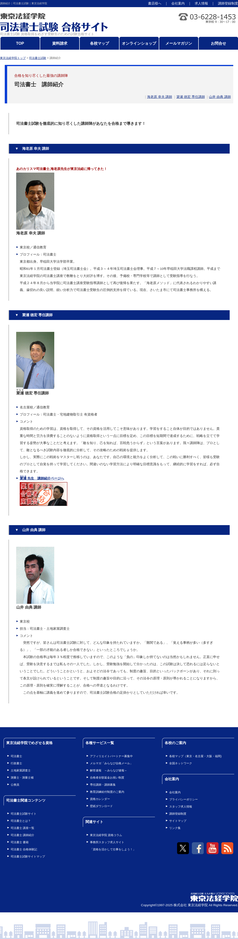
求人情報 (201, 3)
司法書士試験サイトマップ (28, 856)
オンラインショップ (139, 43)
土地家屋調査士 (21, 770)
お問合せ (218, 43)
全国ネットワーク (180, 763)
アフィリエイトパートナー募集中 (111, 756)
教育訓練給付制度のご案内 (107, 792)
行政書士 (16, 763)
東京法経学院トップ (13, 58)
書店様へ (154, 3)
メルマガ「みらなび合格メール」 (111, 763)
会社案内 (178, 3)
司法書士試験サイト (23, 813)
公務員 (15, 784)
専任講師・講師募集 (103, 784)
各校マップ (99, 43)
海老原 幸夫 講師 (159, 97)
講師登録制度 (228, 3)
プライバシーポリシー (183, 799)
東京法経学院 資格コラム (106, 835)
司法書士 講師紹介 (22, 835)
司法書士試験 (37, 58)
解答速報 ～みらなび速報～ (108, 770)
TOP (20, 43)
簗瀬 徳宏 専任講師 (190, 97)
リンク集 (175, 828)
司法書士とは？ (21, 821)
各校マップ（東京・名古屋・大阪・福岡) (195, 756)
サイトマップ (177, 821)
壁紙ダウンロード (101, 806)
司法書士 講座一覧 (22, 828)
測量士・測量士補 (22, 777)
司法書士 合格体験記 (24, 849)
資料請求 (59, 43)
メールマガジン (178, 43)
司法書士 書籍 (20, 842)
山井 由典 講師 (220, 97)
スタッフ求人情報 (180, 806)
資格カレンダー (100, 799)
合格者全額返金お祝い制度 (107, 777)
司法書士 (16, 756)
